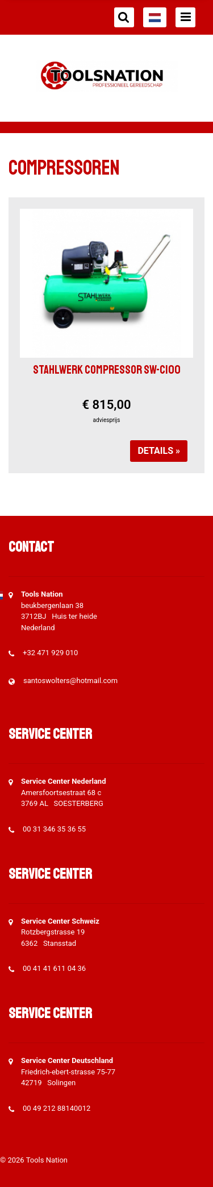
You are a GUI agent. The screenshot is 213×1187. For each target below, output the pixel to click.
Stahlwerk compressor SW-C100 (107, 369)
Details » (158, 450)
